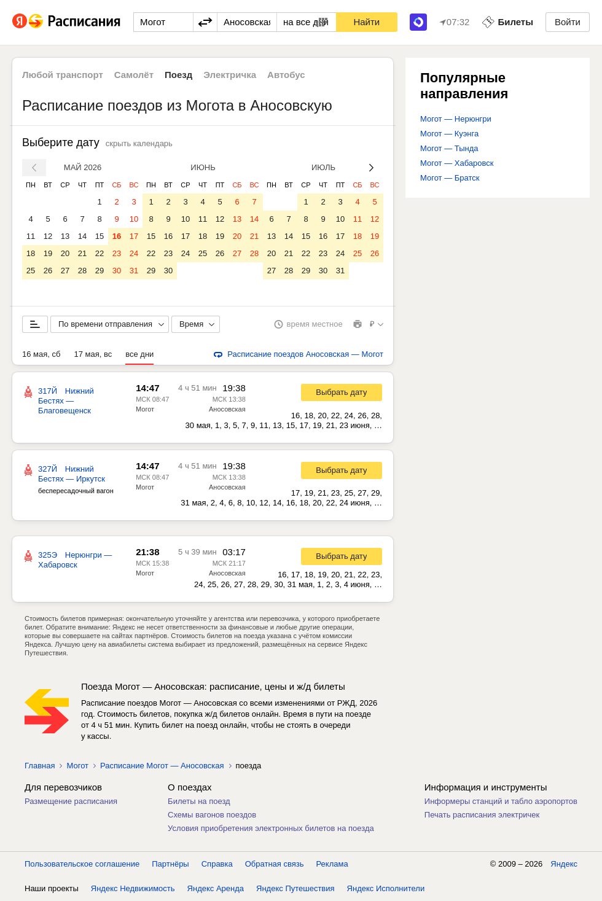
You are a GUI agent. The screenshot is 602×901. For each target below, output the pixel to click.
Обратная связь (274, 863)
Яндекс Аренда (215, 888)
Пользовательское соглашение (82, 863)
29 (99, 270)
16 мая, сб (41, 354)
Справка (217, 863)
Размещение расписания (71, 801)
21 (82, 253)
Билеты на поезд (199, 801)
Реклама (332, 863)
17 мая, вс (93, 354)
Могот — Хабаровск (456, 163)
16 (116, 236)
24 (134, 253)
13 (65, 236)
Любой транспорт (62, 74)
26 (48, 270)
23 (116, 253)
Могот (145, 409)
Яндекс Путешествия (295, 888)
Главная (40, 765)
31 (134, 270)
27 (65, 270)
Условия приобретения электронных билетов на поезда (271, 828)
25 (30, 270)
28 (82, 270)
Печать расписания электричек (481, 814)
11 (30, 236)
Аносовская (227, 409)
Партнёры (170, 863)
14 (82, 236)
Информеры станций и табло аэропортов (500, 801)
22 (99, 253)
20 (65, 253)
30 (116, 270)
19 (48, 253)
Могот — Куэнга (449, 133)
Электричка (229, 74)
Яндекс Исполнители (386, 888)
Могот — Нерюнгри (455, 118)
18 (30, 253)
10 (134, 219)
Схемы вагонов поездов (212, 814)
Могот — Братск (449, 177)
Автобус (286, 74)
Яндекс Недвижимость (133, 888)
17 (134, 236)
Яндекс (563, 863)
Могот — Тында (449, 148)
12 (48, 236)
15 (99, 236)
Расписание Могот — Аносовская (162, 765)
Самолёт (134, 74)
